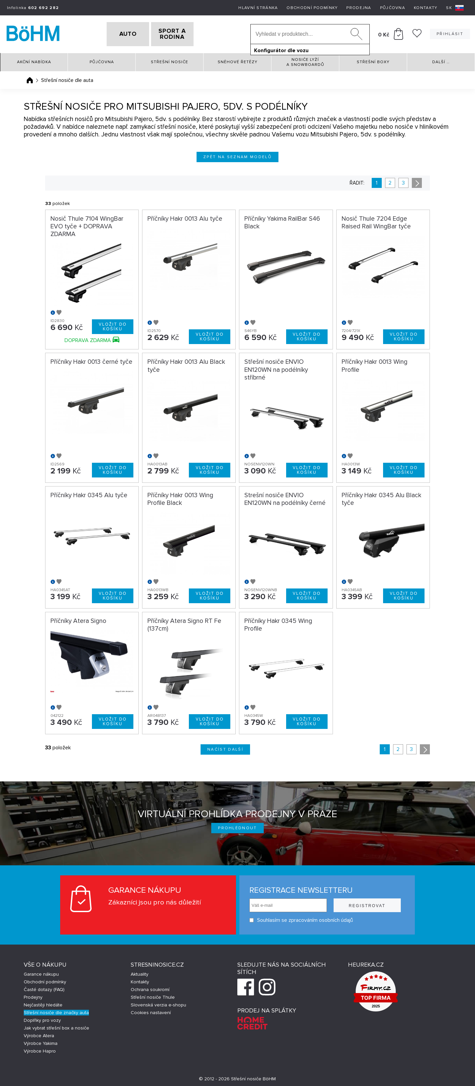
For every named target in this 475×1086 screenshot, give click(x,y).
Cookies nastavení (151, 1010)
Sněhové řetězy (237, 60)
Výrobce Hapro (40, 1049)
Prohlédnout (237, 825)
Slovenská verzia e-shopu (158, 1002)
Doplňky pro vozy (42, 1018)
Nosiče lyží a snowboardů (305, 60)
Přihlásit (450, 32)
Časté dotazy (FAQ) (44, 987)
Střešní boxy (373, 60)
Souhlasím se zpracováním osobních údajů (301, 917)
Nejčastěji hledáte (43, 1002)
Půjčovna (392, 7)
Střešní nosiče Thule (153, 995)
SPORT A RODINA (183, 33)
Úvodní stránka (30, 78)
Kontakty (425, 7)
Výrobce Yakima (40, 1041)
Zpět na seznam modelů (237, 154)
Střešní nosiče (169, 60)
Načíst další (225, 747)
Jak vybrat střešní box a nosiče (56, 1025)
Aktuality (139, 972)
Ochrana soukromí (150, 987)
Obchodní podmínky (312, 7)
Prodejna (358, 7)
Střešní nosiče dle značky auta (56, 1010)
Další (441, 60)
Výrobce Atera (39, 1033)
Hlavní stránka (258, 7)
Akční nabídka (34, 60)
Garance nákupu (41, 972)
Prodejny (33, 995)
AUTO (117, 33)
